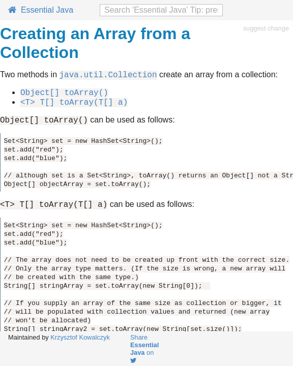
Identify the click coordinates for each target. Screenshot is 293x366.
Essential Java (40, 10)
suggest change (266, 28)
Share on (144, 348)
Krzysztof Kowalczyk (80, 337)
